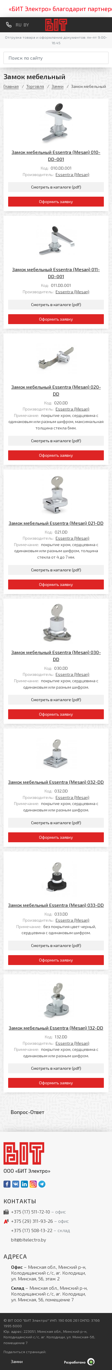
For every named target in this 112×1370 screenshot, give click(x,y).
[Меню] (106, 25)
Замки (57, 86)
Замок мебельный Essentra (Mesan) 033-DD (56, 905)
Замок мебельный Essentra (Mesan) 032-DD (56, 782)
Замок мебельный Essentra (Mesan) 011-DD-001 (56, 272)
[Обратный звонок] (8, 24)
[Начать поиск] (105, 57)
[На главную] (56, 25)
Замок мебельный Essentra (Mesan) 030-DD (56, 655)
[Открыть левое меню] (15, 1362)
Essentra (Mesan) (72, 174)
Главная (11, 86)
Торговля (35, 86)
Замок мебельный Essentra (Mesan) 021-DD (56, 523)
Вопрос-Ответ (27, 1112)
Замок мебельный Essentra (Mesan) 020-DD (56, 390)
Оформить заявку (56, 201)
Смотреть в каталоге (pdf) (56, 186)
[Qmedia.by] (56, 1361)
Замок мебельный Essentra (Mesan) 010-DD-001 (56, 155)
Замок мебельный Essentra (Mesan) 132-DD (56, 1027)
